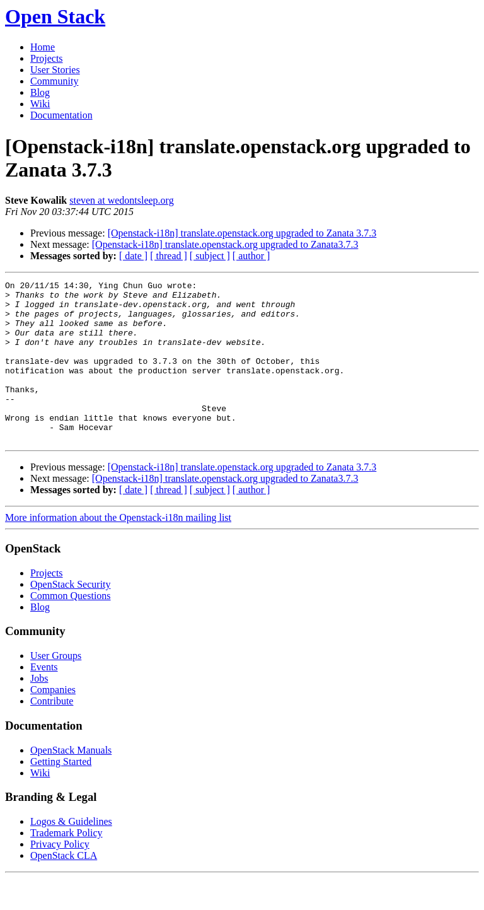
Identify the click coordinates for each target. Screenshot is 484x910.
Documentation (61, 115)
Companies (53, 721)
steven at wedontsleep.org (121, 200)
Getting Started (60, 793)
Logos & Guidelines (71, 853)
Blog (40, 92)
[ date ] (133, 255)
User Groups (55, 687)
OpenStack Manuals (71, 782)
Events (44, 699)
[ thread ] (168, 255)
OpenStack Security (70, 616)
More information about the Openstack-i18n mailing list (118, 549)
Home (42, 47)
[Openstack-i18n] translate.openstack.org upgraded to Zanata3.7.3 (225, 244)
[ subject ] (210, 255)
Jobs (39, 710)
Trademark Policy (66, 865)
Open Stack (55, 16)
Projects (46, 58)
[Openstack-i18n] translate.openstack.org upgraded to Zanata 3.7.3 (242, 233)
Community (54, 81)
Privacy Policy (59, 876)
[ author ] (251, 255)
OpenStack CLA (63, 887)
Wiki (40, 103)
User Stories (55, 69)
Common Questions (70, 627)
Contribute (51, 733)
